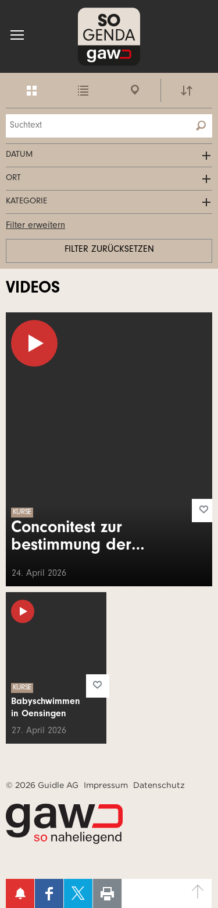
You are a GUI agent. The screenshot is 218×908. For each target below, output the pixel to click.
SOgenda (109, 36)
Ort (13, 178)
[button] (17, 35)
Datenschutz (159, 785)
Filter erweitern (35, 226)
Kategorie (26, 202)
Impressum (106, 785)
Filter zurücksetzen (109, 250)
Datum (19, 155)
